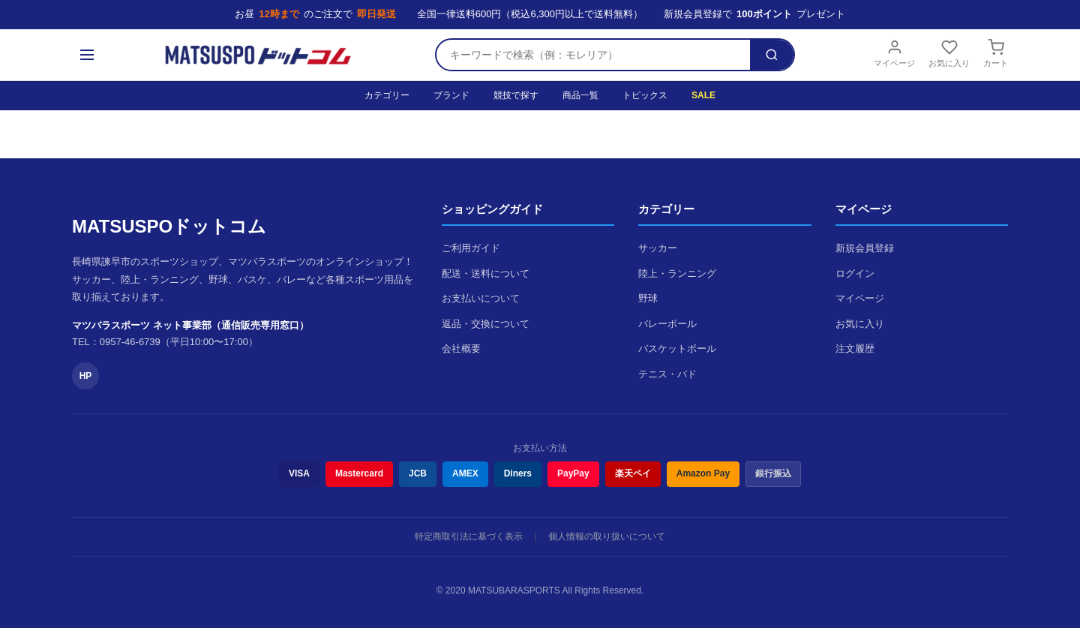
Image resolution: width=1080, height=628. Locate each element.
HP (86, 376)
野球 (648, 298)
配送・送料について (486, 273)
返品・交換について (486, 323)
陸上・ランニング (677, 273)
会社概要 (461, 348)
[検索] (772, 55)
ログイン (855, 273)
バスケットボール (677, 348)
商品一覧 (580, 95)
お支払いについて (481, 298)
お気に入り (949, 53)
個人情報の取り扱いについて (606, 536)
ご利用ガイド (471, 248)
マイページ (894, 53)
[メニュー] (87, 55)
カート (995, 53)
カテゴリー (387, 95)
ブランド (452, 95)
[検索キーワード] (593, 55)
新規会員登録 (865, 248)
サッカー (657, 248)
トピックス (645, 95)
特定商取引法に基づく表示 (469, 536)
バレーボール (667, 323)
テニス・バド (667, 374)
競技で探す (516, 95)
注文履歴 (855, 348)
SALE (704, 95)
